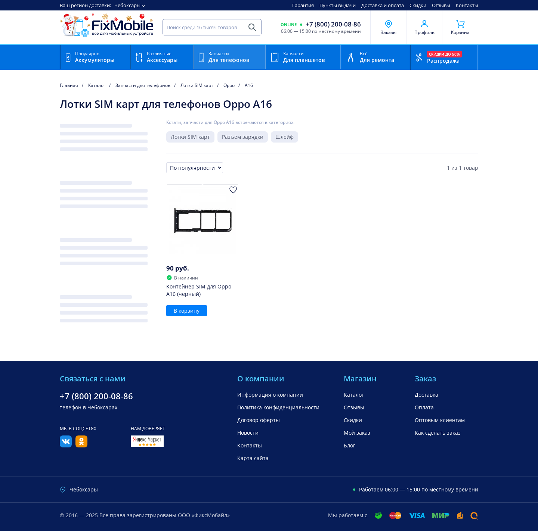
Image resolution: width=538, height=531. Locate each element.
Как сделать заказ (438, 432)
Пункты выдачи (337, 5)
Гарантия (303, 5)
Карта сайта (253, 458)
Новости (248, 432)
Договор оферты (258, 420)
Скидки (417, 5)
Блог (349, 445)
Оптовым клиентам (440, 420)
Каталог (354, 394)
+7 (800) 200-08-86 (333, 24)
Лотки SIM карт (190, 136)
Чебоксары (127, 5)
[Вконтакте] (66, 445)
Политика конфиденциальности (278, 407)
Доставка (426, 394)
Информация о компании (270, 394)
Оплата (424, 407)
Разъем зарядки (242, 136)
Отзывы (441, 5)
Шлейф (284, 136)
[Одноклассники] (81, 445)
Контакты (467, 5)
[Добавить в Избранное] (233, 190)
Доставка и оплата (382, 5)
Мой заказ (357, 432)
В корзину (187, 310)
